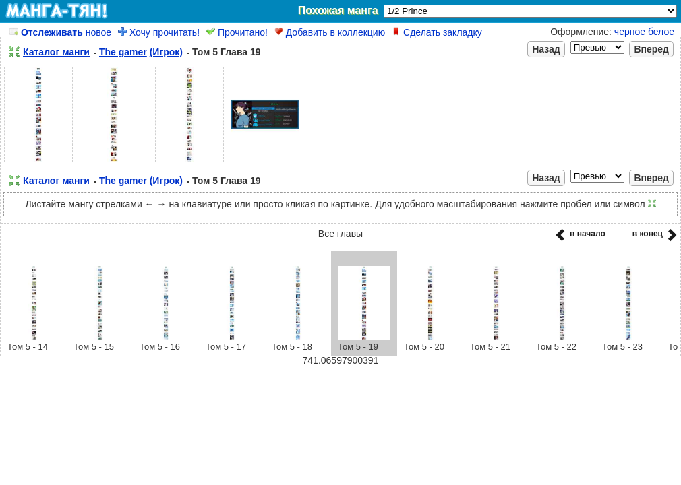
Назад (546, 49)
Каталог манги (56, 51)
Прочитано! (237, 32)
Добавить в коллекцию (329, 32)
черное (629, 31)
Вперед (651, 49)
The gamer (123, 51)
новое (60, 32)
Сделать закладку (437, 32)
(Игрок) (166, 51)
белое (661, 31)
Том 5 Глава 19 (226, 51)
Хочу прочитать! (159, 32)
